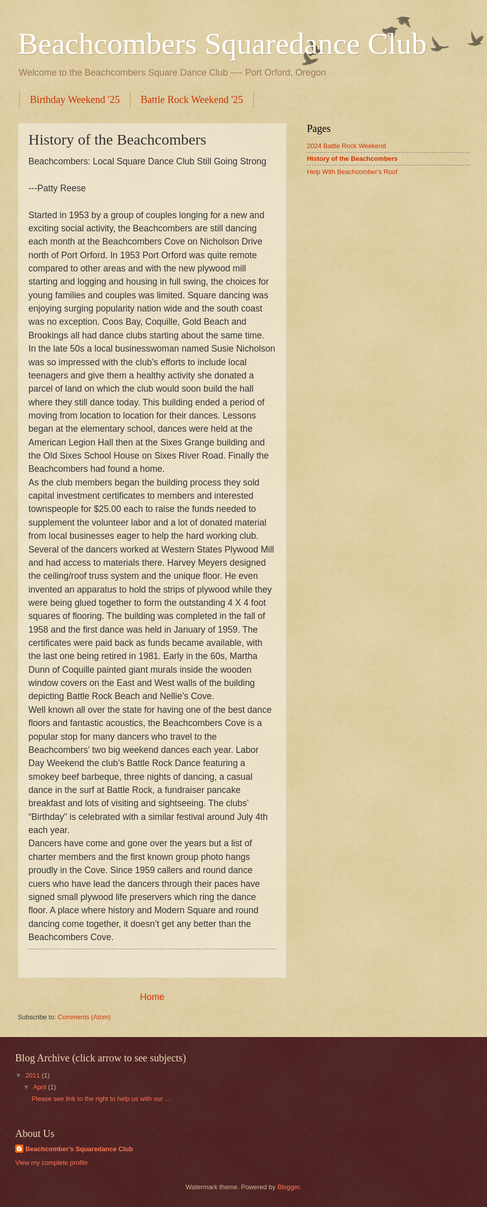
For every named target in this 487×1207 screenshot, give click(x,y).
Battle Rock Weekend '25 (192, 99)
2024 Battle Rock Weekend (346, 146)
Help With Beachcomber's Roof (352, 172)
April (40, 1087)
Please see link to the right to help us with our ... (100, 1098)
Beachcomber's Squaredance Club (79, 1149)
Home (152, 997)
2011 (33, 1075)
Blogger (288, 1187)
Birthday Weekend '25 (75, 99)
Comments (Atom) (84, 1017)
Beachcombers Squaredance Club (222, 43)
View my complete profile (51, 1162)
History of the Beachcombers (352, 158)
